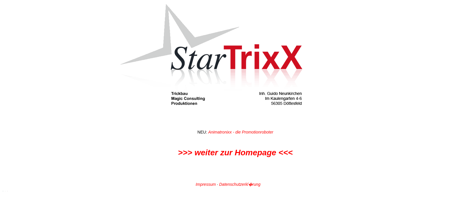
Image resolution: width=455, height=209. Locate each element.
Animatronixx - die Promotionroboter (240, 132)
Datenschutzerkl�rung (239, 184)
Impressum (206, 184)
